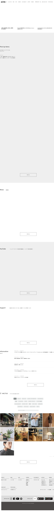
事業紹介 (27, 483)
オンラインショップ (4, 489)
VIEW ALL (28, 174)
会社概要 (27, 482)
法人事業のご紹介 (13, 489)
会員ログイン (51, 482)
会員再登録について (51, 481)
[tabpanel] (27, 13)
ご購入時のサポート (43, 481)
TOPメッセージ (27, 481)
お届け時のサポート (43, 482)
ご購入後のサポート (43, 483)
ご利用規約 (50, 489)
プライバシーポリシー (43, 489)
